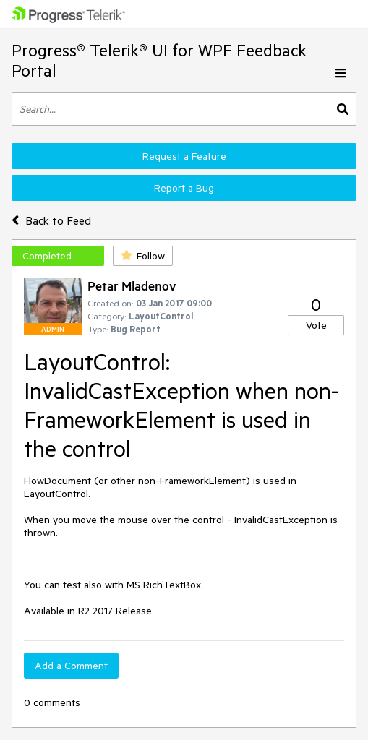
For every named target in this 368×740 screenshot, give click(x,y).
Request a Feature (184, 156)
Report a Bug (184, 187)
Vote (316, 325)
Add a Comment (71, 665)
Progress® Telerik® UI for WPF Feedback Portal (159, 60)
